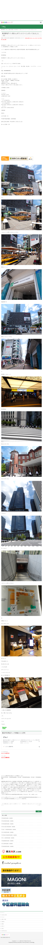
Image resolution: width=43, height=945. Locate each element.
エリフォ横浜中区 (20, 940)
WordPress (15, 942)
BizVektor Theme (21, 942)
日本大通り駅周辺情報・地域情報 (9, 826)
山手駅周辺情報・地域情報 (8, 843)
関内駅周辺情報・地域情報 (8, 818)
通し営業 (4, 39)
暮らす (3, 925)
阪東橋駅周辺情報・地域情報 (8, 840)
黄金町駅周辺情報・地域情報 (8, 846)
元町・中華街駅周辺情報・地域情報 (9, 829)
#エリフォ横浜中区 (5, 753)
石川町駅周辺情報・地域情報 (8, 832)
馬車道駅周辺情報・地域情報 (8, 823)
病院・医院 (4, 919)
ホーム (3, 912)
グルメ (3, 916)
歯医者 (3, 921)
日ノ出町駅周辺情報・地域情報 (8, 837)
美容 (3, 928)
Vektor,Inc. (28, 942)
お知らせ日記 (4, 914)
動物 (3, 923)
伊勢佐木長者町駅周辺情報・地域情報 (10, 835)
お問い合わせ (4, 930)
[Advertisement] (21, 10)
